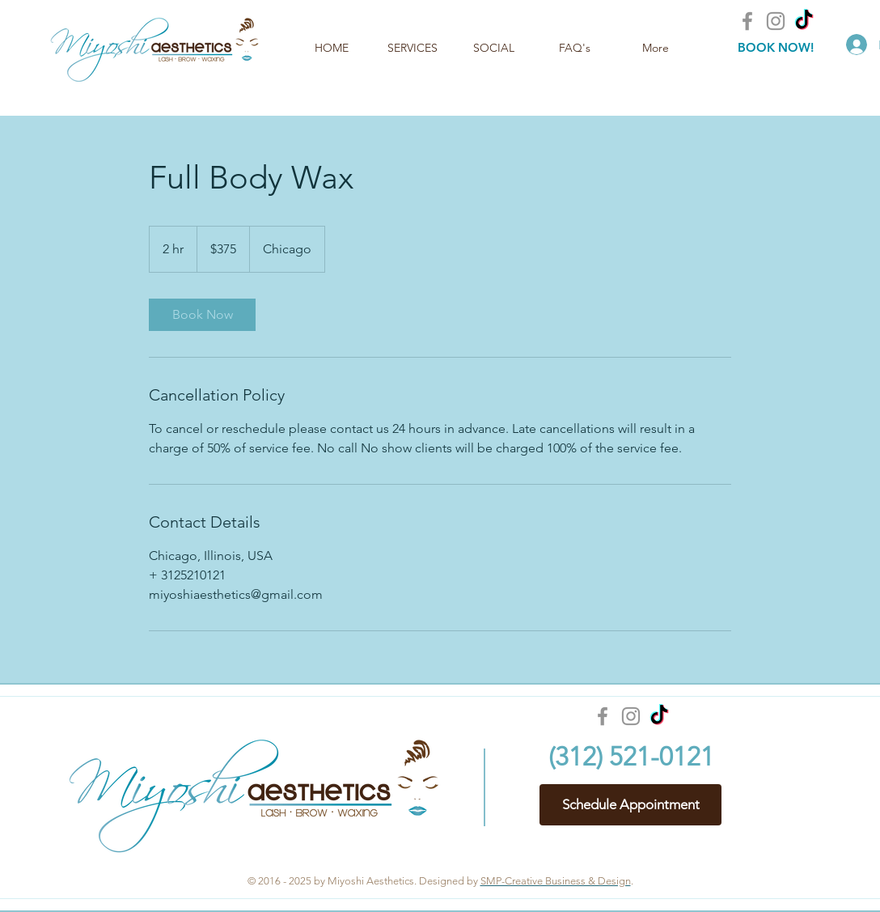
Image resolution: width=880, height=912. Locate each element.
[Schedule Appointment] (630, 804)
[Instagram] (776, 21)
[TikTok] (804, 21)
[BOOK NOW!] (776, 47)
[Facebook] (747, 21)
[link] (202, 315)
